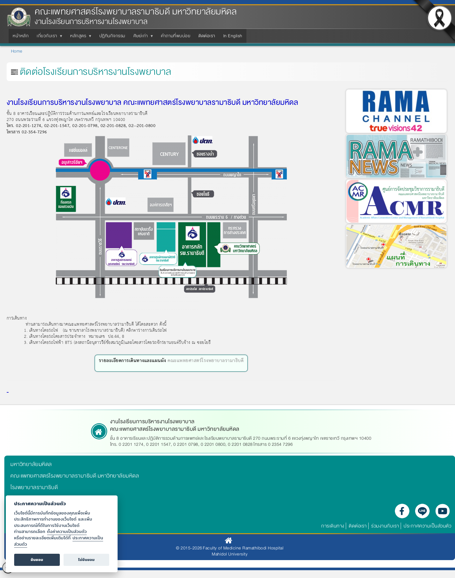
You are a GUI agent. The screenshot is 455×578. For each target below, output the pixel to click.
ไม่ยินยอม (86, 560)
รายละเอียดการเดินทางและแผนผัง (132, 360)
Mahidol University (230, 554)
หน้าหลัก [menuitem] (21, 36)
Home (17, 51)
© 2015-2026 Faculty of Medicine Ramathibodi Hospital (229, 548)
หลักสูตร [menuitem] (79, 37)
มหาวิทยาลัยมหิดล (31, 464)
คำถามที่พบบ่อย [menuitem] (175, 36)
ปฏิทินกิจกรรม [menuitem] (112, 36)
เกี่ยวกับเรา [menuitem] (48, 37)
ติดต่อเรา (358, 526)
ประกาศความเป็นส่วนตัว (427, 526)
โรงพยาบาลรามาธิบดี (34, 487)
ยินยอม (37, 560)
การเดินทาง (332, 526)
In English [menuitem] (232, 36)
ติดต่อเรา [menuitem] (206, 36)
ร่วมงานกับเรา (385, 526)
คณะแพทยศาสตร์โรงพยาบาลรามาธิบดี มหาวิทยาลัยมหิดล (136, 11)
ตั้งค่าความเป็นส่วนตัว (67, 531)
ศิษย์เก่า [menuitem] (141, 37)
